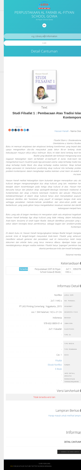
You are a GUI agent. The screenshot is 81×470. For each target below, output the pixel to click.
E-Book (54, 368)
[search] (40, 36)
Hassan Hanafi (58, 131)
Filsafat (55, 360)
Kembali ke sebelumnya (66, 451)
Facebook (37, 466)
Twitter (30, 466)
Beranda (44, 466)
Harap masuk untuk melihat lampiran (62, 415)
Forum (11, 466)
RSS (8, 466)
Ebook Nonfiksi (51, 364)
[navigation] (40, 25)
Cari (40, 43)
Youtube (24, 466)
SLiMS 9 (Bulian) (40, 463)
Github (17, 466)
